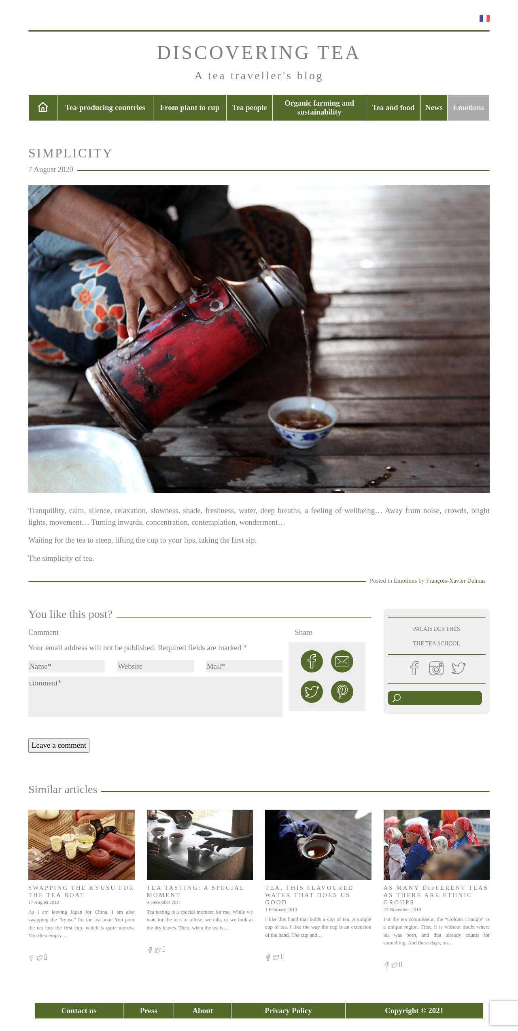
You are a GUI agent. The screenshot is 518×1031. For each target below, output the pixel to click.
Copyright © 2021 (414, 1010)
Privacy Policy (288, 1010)
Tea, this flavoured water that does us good (309, 895)
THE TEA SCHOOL (436, 644)
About (202, 1010)
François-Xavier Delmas (456, 580)
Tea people (249, 107)
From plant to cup (190, 107)
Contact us (78, 1010)
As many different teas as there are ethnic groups (436, 895)
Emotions (468, 107)
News (434, 107)
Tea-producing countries (105, 107)
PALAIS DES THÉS (436, 629)
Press (148, 1010)
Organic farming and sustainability (319, 107)
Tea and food (393, 107)
